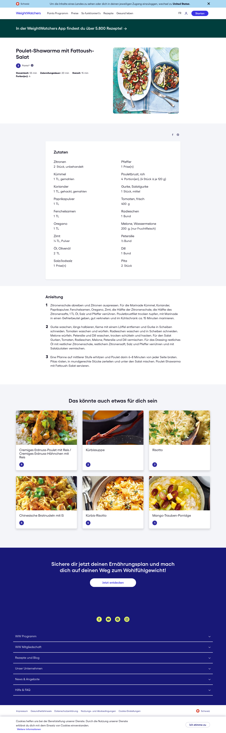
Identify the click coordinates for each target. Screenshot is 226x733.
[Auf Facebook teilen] (172, 135)
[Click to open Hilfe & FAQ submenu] (113, 690)
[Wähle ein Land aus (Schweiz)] (203, 711)
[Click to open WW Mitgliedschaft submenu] (113, 647)
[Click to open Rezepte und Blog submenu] (113, 658)
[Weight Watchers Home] (28, 13)
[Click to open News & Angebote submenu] (113, 679)
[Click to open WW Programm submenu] (113, 636)
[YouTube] (108, 619)
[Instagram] (126, 619)
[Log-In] (186, 13)
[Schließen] (209, 3)
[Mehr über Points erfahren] (32, 65)
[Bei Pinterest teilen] (178, 135)
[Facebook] (99, 619)
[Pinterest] (117, 619)
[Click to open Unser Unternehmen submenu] (113, 668)
